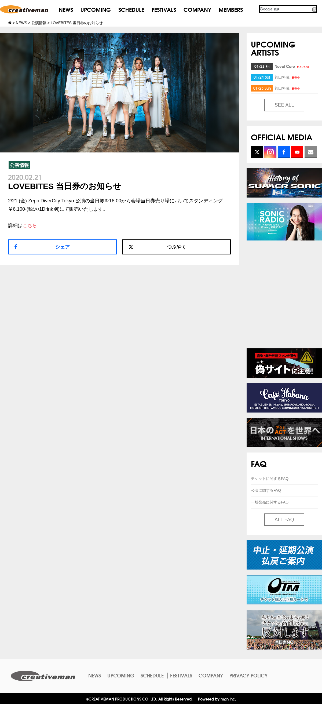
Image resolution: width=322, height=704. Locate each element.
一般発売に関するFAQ (269, 502)
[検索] (285, 9)
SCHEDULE (131, 9)
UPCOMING (95, 9)
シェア (62, 247)
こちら (30, 225)
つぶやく (157, 247)
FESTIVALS (164, 9)
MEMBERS (231, 9)
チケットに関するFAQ (269, 478)
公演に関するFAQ (266, 490)
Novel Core (292, 66)
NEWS (66, 9)
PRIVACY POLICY (248, 675)
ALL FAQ (284, 519)
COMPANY (197, 9)
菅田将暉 (288, 77)
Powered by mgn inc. (217, 699)
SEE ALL (284, 105)
